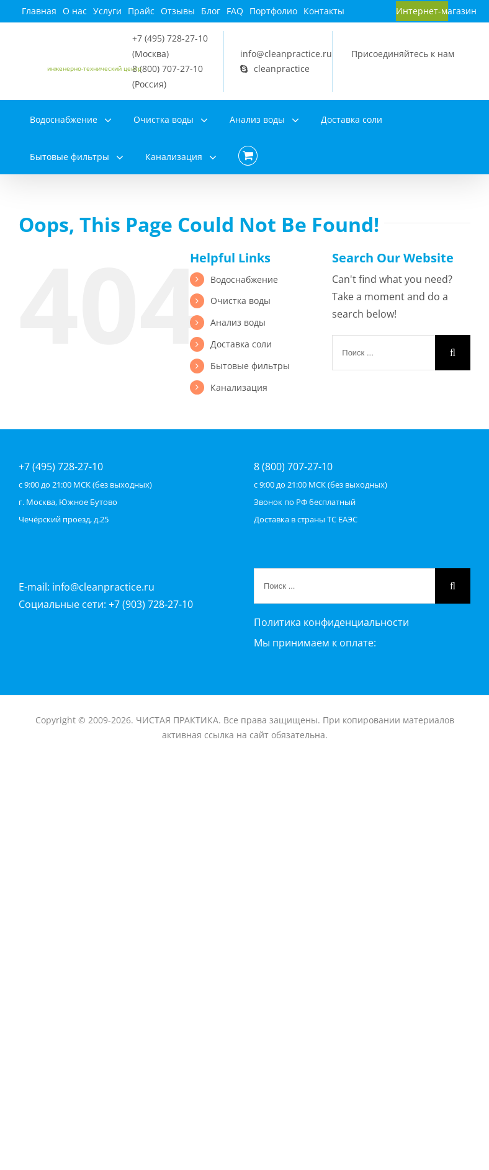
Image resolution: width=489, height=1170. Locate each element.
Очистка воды (240, 300)
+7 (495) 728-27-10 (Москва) (170, 46)
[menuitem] (39, 11)
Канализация (238, 387)
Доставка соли (241, 344)
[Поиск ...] (383, 352)
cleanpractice (275, 68)
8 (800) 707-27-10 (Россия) (167, 76)
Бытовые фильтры (250, 366)
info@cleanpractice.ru (286, 54)
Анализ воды (238, 322)
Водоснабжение (244, 279)
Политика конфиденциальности (331, 622)
